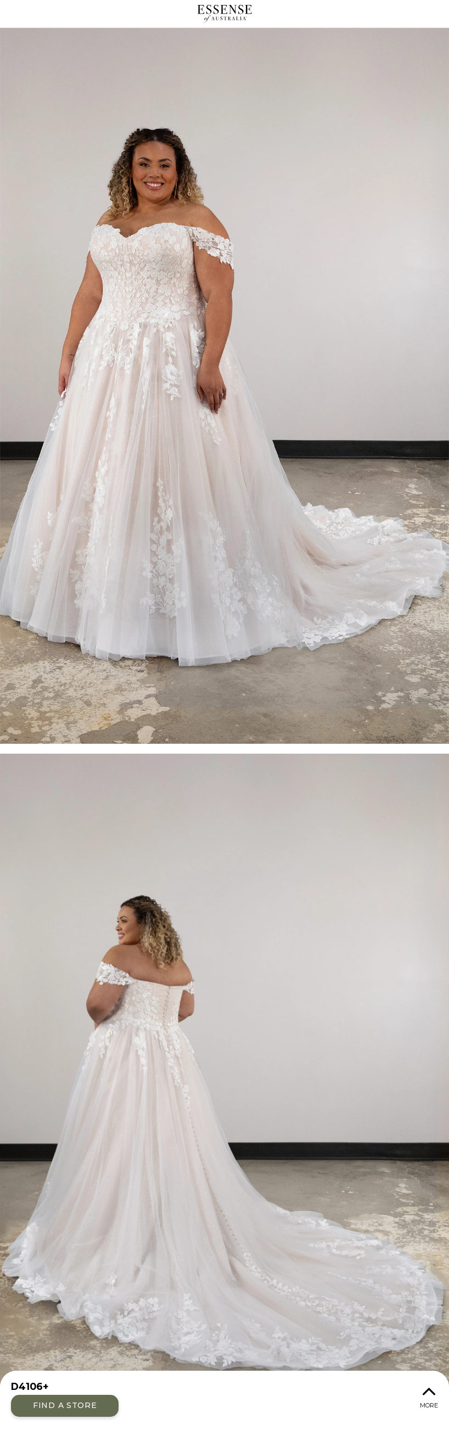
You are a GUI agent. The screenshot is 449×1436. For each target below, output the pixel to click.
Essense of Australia (224, 13)
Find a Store (65, 1405)
